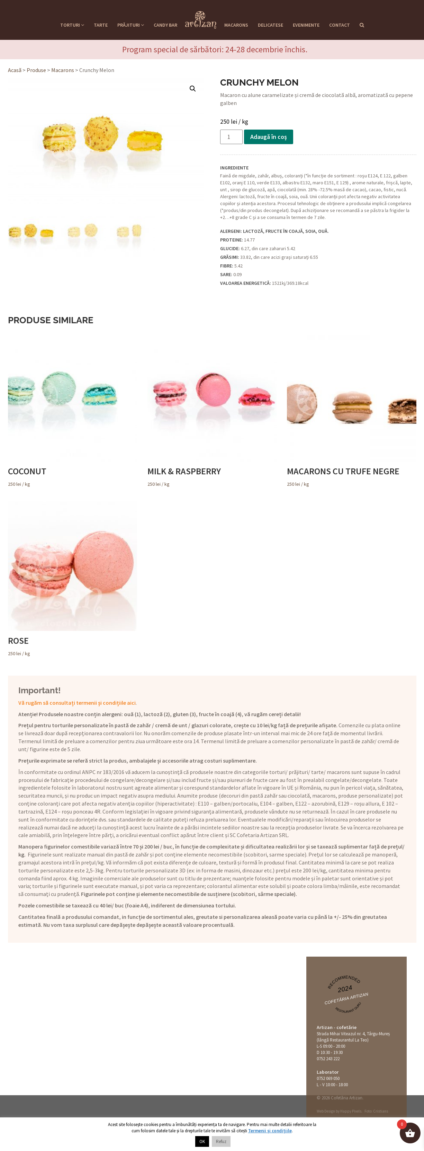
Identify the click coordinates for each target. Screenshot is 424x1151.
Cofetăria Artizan (346, 998)
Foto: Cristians (376, 1111)
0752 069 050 (328, 1078)
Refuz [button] (221, 1141)
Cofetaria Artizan (200, 17)
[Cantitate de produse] (231, 137)
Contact (339, 25)
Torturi (72, 25)
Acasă (14, 70)
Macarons (236, 25)
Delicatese (270, 25)
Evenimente (306, 25)
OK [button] (202, 1141)
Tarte (101, 25)
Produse (36, 70)
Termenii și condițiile (270, 1131)
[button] (193, 88)
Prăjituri (130, 25)
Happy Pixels (350, 1111)
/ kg (72, 409)
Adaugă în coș (268, 137)
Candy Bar (165, 25)
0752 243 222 (328, 1059)
